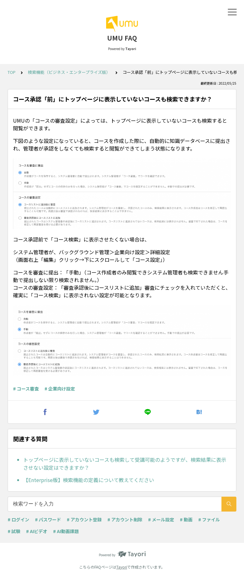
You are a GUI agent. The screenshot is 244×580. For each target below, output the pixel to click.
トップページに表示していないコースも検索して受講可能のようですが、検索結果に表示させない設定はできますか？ (124, 464)
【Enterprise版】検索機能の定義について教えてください (88, 480)
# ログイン (18, 519)
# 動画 (186, 519)
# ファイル (209, 519)
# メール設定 (161, 519)
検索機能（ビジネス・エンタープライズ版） (69, 72)
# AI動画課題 (66, 531)
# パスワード (48, 519)
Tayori (121, 567)
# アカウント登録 (84, 519)
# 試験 (14, 531)
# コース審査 (26, 388)
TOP (12, 72)
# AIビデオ (36, 531)
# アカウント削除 (124, 519)
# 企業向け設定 (59, 388)
